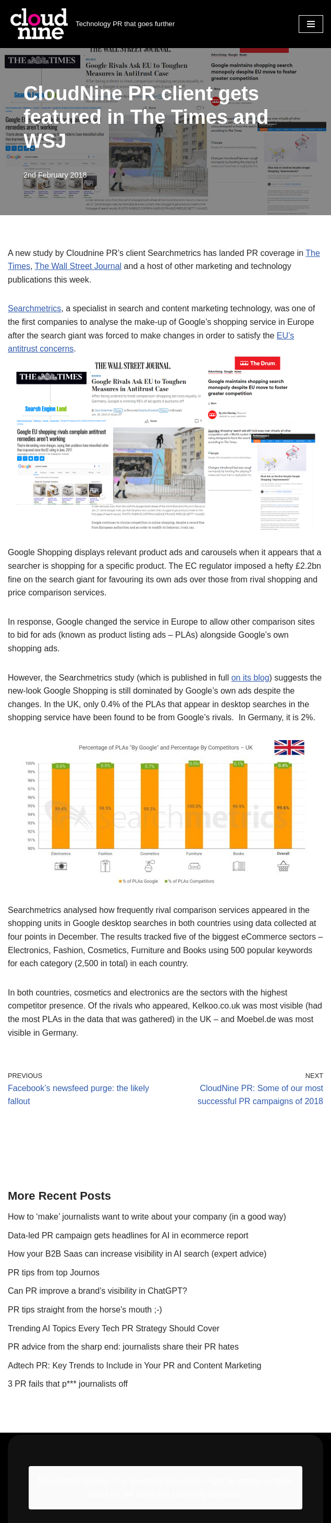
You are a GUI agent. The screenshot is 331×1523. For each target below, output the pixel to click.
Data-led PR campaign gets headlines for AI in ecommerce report (128, 1235)
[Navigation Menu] (311, 24)
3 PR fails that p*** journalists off (68, 1383)
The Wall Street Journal (78, 266)
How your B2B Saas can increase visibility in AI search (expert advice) (138, 1253)
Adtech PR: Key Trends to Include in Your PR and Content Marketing (135, 1365)
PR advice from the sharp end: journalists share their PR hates (123, 1346)
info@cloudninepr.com (49, 1463)
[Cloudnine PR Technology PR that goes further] (91, 24)
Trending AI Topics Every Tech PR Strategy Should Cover (113, 1328)
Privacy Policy (34, 1492)
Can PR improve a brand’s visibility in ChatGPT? (97, 1290)
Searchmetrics (34, 308)
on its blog (250, 677)
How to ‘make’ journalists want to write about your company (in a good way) (147, 1216)
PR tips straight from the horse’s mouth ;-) (85, 1309)
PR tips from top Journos (54, 1272)
